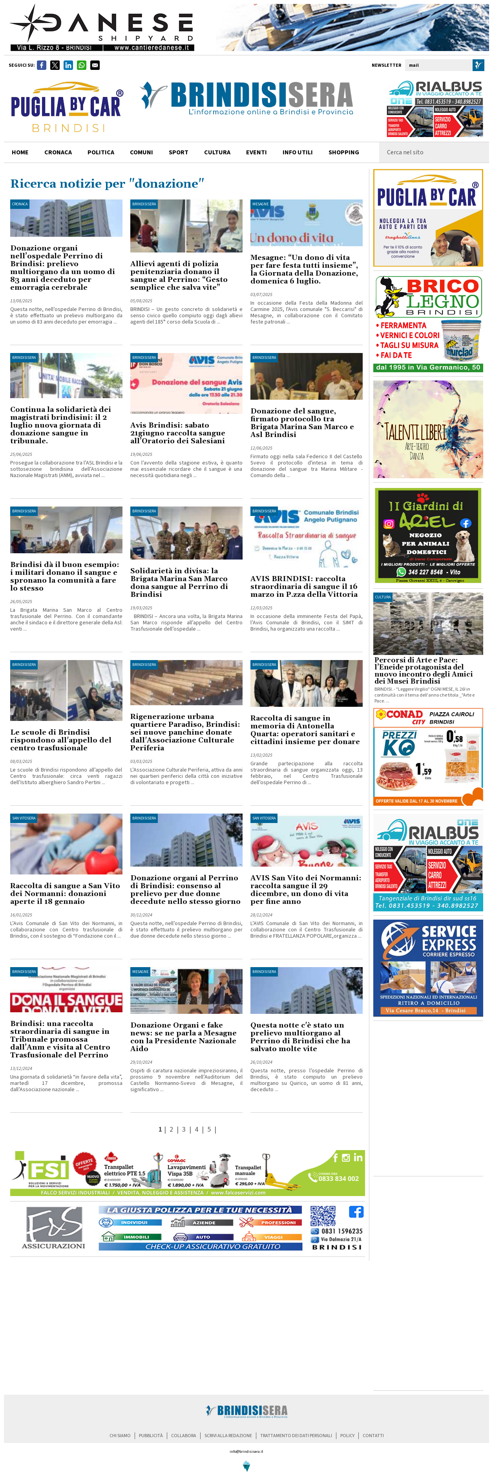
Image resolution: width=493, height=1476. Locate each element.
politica (101, 152)
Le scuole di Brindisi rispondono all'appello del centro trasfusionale (60, 740)
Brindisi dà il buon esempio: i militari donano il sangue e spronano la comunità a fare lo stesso (64, 576)
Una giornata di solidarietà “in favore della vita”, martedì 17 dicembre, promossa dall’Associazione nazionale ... (66, 1083)
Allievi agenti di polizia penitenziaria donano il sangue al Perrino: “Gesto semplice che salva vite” (179, 276)
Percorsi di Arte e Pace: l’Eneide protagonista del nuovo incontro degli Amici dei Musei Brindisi (423, 671)
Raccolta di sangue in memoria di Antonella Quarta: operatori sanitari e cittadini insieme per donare (305, 730)
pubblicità (151, 1435)
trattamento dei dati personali (296, 1435)
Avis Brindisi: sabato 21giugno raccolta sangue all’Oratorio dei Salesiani (177, 433)
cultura (217, 152)
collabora (183, 1435)
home (20, 152)
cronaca (58, 152)
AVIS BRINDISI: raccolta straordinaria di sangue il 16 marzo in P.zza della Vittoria (304, 586)
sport (178, 152)
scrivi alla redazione (228, 1435)
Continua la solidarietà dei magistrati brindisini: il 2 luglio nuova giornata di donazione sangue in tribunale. (60, 425)
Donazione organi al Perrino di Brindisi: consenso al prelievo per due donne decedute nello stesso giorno (185, 890)
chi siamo (120, 1435)
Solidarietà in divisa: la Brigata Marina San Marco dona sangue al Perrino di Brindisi (179, 583)
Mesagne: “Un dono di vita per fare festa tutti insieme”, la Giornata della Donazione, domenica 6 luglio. (304, 269)
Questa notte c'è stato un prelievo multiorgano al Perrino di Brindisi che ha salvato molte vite (300, 1037)
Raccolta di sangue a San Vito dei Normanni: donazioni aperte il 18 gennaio (65, 894)
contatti (373, 1435)
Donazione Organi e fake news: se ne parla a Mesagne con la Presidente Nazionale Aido (183, 1037)
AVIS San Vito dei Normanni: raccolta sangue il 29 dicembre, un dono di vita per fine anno (306, 890)
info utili (298, 152)
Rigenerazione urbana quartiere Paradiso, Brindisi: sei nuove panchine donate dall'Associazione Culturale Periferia (185, 732)
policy (347, 1435)
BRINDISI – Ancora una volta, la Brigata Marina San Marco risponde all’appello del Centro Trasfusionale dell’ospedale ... (186, 623)
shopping (344, 152)
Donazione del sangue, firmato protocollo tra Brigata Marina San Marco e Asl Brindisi (302, 423)
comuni (141, 152)
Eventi (256, 152)
